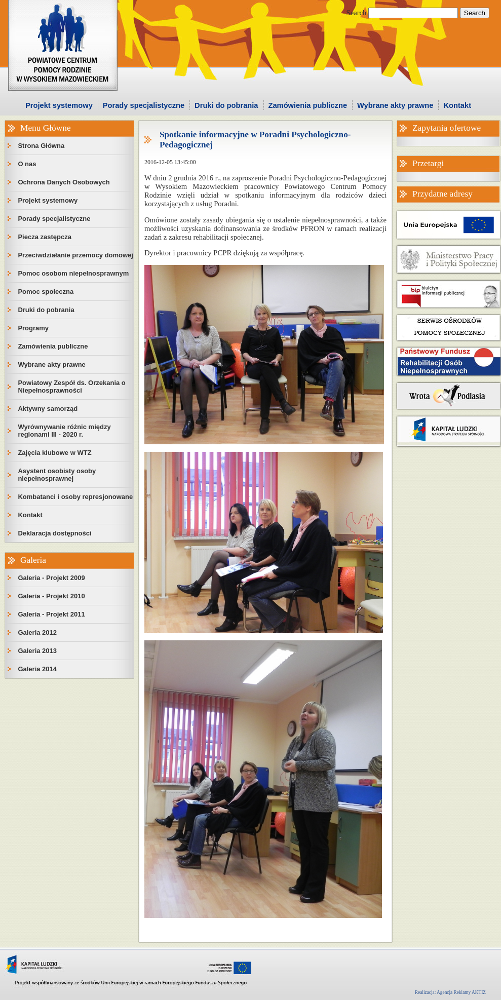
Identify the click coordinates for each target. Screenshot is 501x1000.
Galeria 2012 (37, 632)
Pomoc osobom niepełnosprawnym (73, 273)
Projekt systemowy (59, 105)
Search (356, 13)
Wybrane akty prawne (395, 105)
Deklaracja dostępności (54, 533)
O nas (27, 164)
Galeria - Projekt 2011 (51, 614)
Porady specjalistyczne (143, 105)
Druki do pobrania (226, 105)
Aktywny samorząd (48, 408)
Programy (33, 328)
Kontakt (457, 105)
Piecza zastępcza (44, 237)
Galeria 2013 (37, 651)
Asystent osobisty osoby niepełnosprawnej (57, 474)
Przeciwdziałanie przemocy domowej (75, 255)
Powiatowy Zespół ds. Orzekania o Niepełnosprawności (71, 386)
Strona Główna (41, 145)
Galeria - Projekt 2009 (51, 578)
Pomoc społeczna (45, 291)
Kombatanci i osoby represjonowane (75, 497)
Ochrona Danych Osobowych (63, 182)
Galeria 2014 (37, 669)
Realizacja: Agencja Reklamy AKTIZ (450, 992)
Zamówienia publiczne (308, 105)
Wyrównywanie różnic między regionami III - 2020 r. (64, 430)
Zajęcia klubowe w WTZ (54, 452)
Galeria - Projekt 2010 (51, 596)
